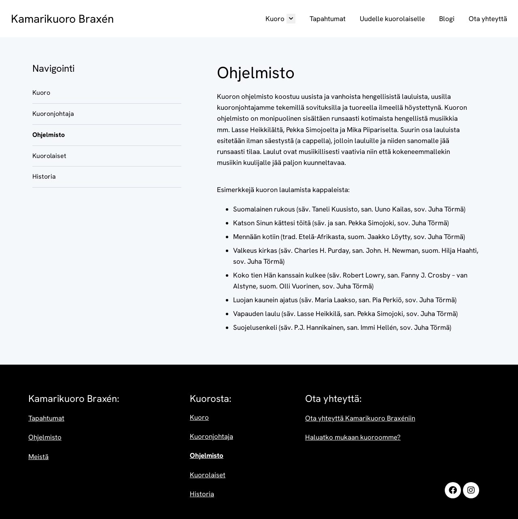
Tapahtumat (328, 18)
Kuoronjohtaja (53, 113)
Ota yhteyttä (488, 18)
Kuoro (280, 18)
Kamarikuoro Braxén (62, 18)
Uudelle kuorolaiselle (392, 18)
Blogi (446, 18)
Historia (44, 176)
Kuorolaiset (49, 156)
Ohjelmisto (48, 134)
